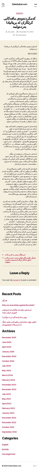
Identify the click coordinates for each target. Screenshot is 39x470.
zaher (13, 32)
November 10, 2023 (26, 32)
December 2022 (9, 418)
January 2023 (8, 413)
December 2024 (9, 356)
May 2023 (6, 399)
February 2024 (8, 380)
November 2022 (9, 422)
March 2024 (7, 375)
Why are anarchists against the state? (18, 305)
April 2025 (6, 347)
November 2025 (9, 337)
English (5, 445)
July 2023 (6, 394)
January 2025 (8, 352)
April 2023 (6, 404)
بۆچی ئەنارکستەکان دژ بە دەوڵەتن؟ (14, 317)
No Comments (21, 35)
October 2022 (8, 427)
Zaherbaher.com (19, 4)
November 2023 (9, 389)
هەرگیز (4, 300)
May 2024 (6, 370)
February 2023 (8, 408)
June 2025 (6, 342)
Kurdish (19, 13)
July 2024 (6, 366)
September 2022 (9, 432)
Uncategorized (8, 454)
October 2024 (8, 361)
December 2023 (9, 385)
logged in (16, 280)
